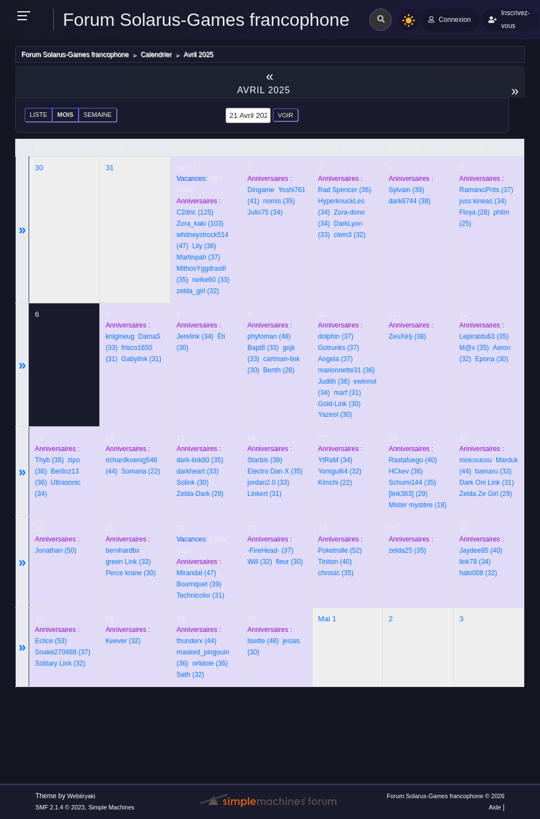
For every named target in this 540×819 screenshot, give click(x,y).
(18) (417, 505)
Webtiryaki (81, 796)
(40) (412, 460)
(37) (198, 257)
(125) (194, 212)
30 (39, 167)
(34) (265, 212)
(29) (199, 494)
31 (110, 167)
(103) (199, 224)
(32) (197, 291)
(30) (339, 404)
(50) (55, 550)
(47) (196, 573)
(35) (279, 201)
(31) (141, 359)
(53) (51, 641)
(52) (340, 550)
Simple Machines (111, 807)
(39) (406, 190)
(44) (196, 641)
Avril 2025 (264, 90)
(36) (345, 190)
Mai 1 (327, 619)
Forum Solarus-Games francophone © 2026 (446, 796)
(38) (204, 246)
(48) (269, 336)
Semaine (98, 114)
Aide (495, 807)
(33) (211, 280)
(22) (140, 471)
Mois (65, 114)
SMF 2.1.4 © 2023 (60, 807)
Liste (38, 114)
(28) (474, 212)
